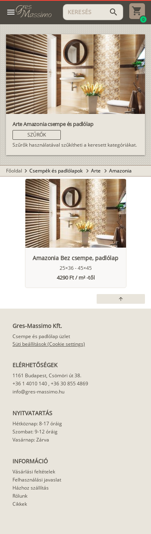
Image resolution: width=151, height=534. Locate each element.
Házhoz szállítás (30, 487)
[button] (36, 135)
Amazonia (120, 170)
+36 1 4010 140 (29, 383)
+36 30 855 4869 (69, 383)
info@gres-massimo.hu (38, 391)
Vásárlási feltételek (33, 471)
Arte (96, 170)
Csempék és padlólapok (56, 170)
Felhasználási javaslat (36, 479)
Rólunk (19, 495)
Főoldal (14, 170)
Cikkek (19, 503)
